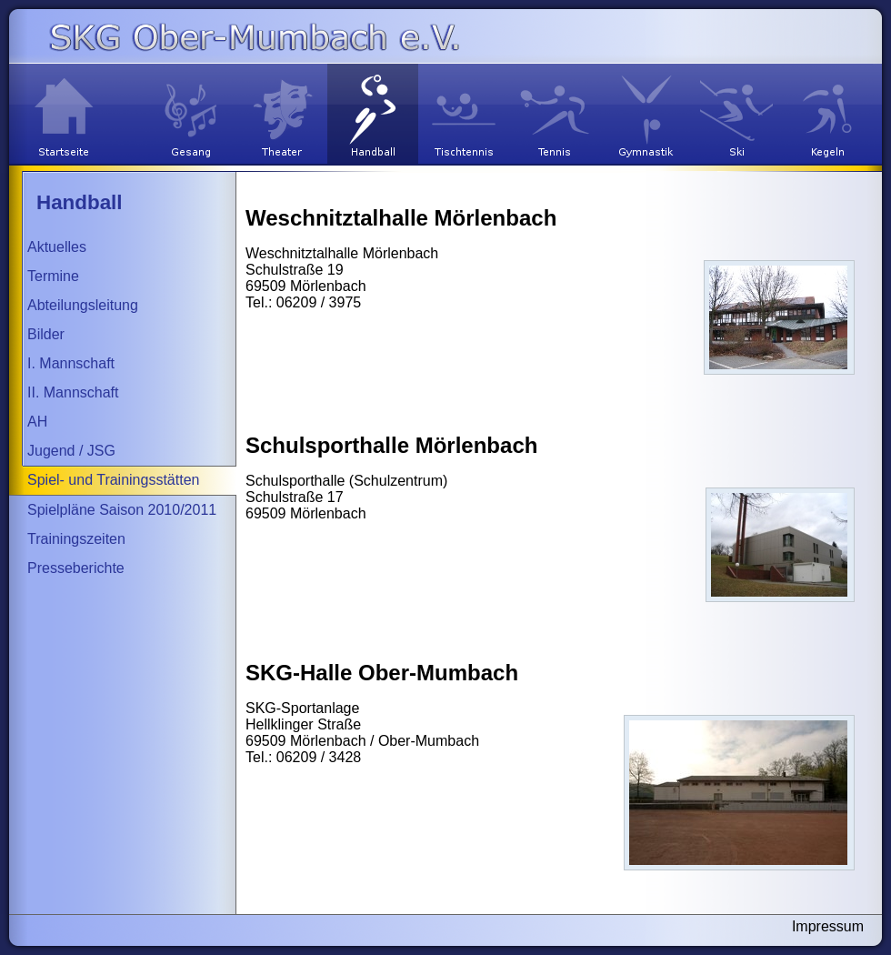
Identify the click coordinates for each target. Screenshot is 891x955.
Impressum (828, 926)
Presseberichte (76, 568)
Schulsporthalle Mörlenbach (391, 445)
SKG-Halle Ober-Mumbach (381, 672)
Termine (53, 276)
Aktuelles (56, 247)
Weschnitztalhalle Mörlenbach (400, 218)
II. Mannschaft (73, 392)
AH (37, 421)
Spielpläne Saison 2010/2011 (121, 510)
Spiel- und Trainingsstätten (113, 480)
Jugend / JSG (71, 450)
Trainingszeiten (76, 539)
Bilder (46, 334)
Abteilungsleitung (82, 305)
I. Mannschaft (71, 363)
